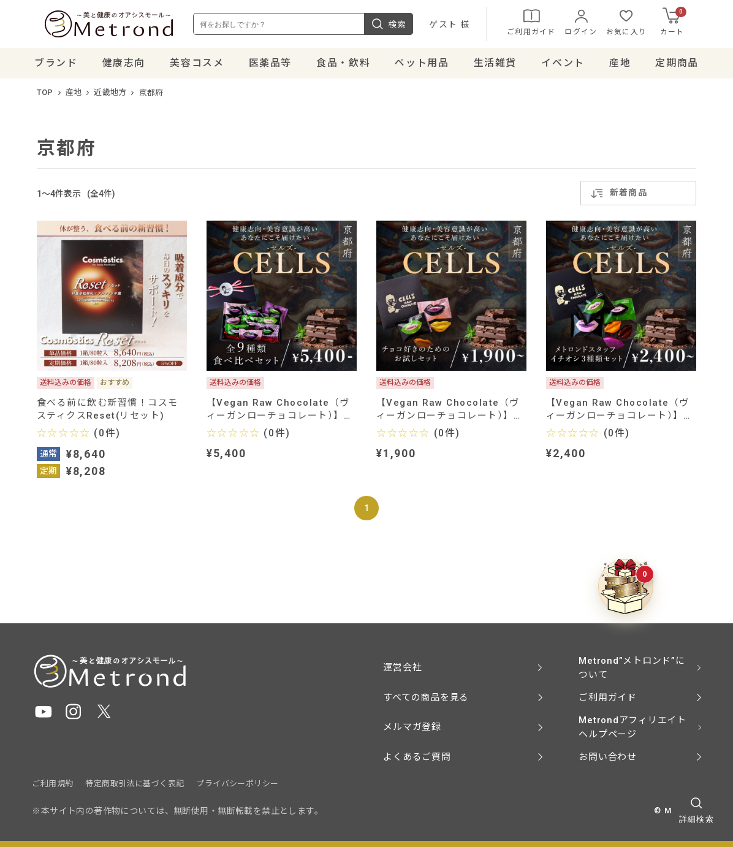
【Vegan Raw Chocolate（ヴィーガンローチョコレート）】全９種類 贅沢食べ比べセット (280, 415)
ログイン (593, 24)
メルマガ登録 (412, 727)
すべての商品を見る (426, 697)
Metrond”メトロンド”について (632, 667)
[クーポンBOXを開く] (625, 587)
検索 (401, 26)
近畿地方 (110, 97)
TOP (45, 97)
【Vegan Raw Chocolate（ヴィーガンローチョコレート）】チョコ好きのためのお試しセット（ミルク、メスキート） (449, 415)
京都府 (151, 97)
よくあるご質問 (416, 756)
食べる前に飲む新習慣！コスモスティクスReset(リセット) (107, 415)
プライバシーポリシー (237, 784)
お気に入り (639, 24)
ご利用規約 (52, 784)
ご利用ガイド (544, 24)
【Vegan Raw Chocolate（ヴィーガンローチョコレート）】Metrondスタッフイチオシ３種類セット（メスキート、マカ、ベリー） (618, 415)
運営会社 (402, 668)
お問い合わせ (608, 756)
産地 (74, 97)
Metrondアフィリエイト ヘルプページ (632, 727)
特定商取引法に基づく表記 (134, 784)
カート (685, 24)
